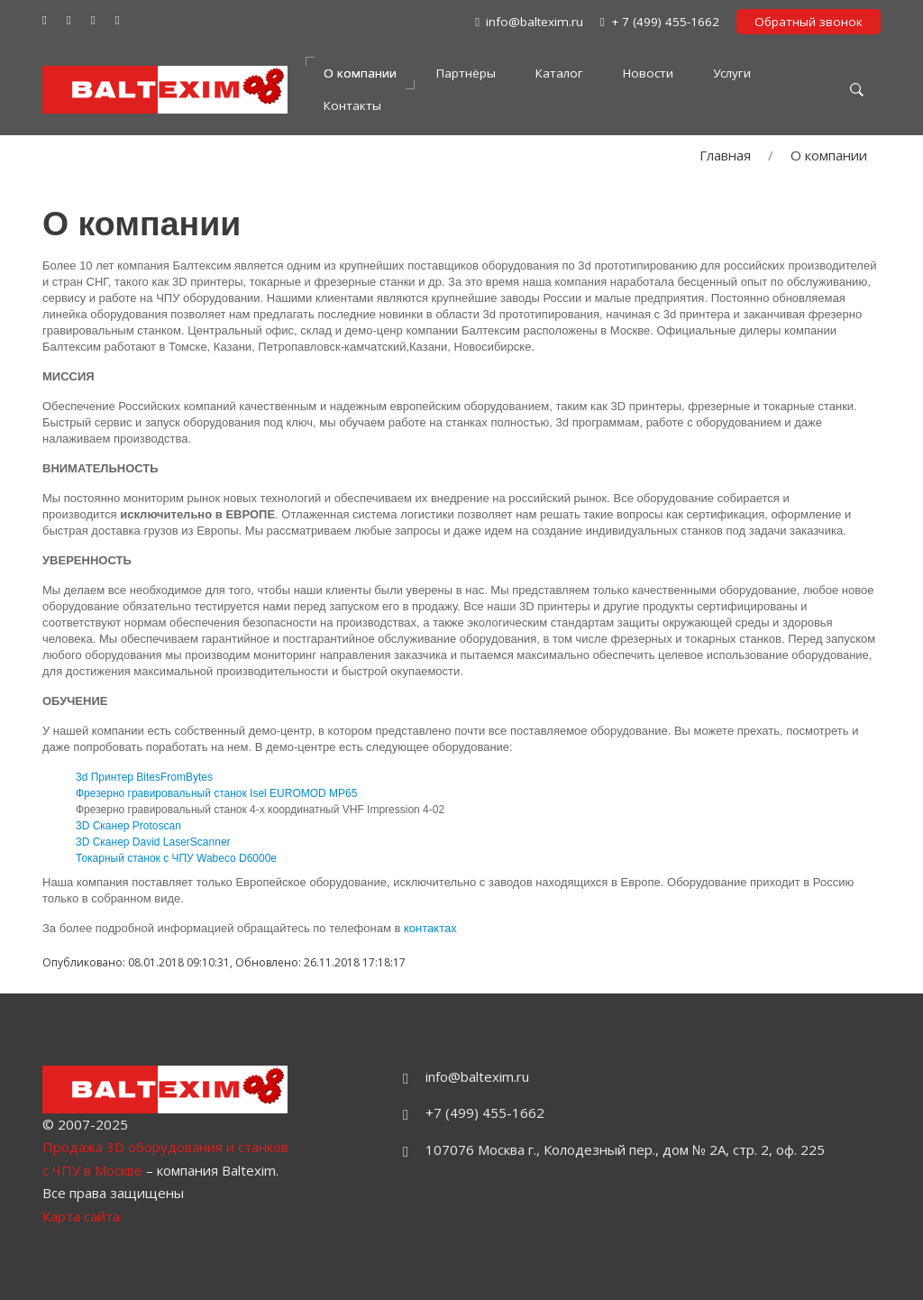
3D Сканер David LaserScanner (153, 842)
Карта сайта (81, 1216)
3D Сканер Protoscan (128, 825)
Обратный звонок (808, 22)
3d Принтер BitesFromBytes (144, 777)
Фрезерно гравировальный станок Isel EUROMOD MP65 (216, 793)
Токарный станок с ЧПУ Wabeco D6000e (176, 858)
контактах (430, 928)
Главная (725, 155)
